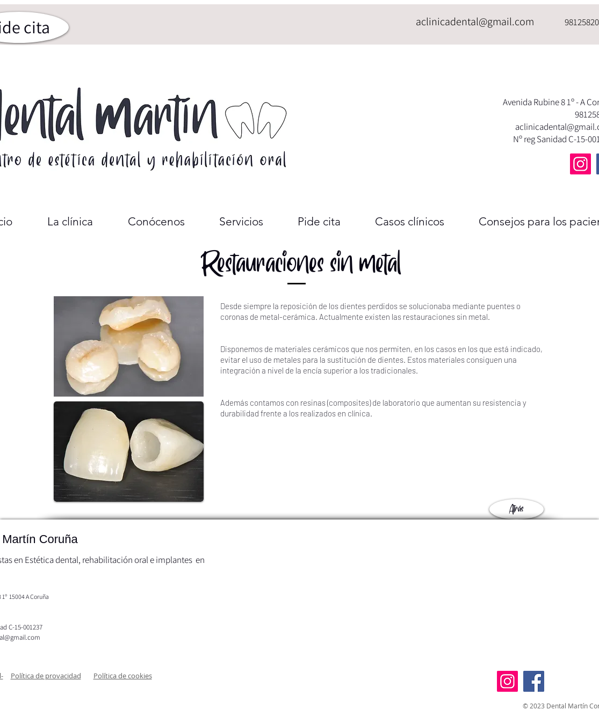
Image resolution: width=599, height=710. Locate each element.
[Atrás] (516, 509)
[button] (46, 675)
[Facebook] (533, 681)
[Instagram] (580, 163)
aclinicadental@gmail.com (475, 21)
